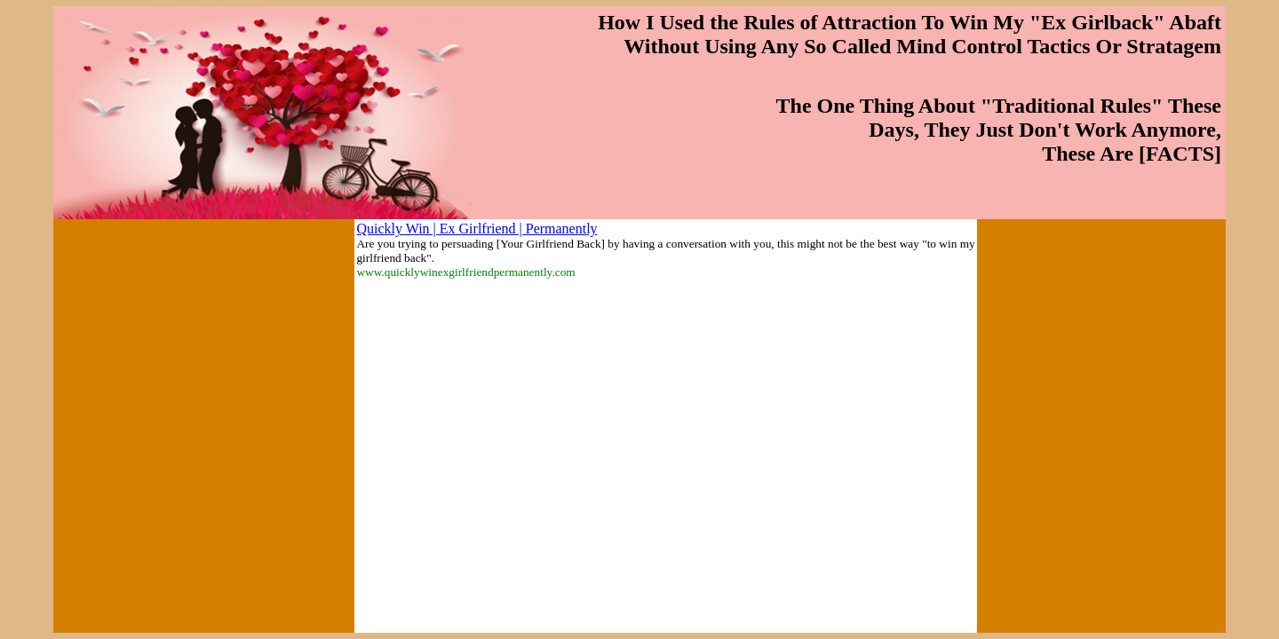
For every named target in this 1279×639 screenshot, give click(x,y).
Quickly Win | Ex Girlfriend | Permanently (476, 228)
